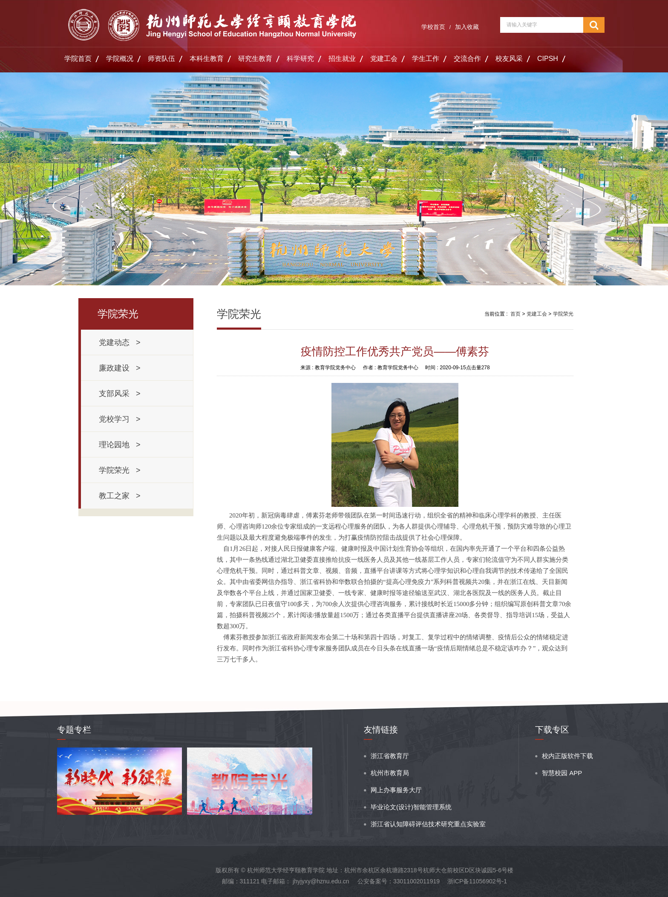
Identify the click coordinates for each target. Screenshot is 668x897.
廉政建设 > (120, 368)
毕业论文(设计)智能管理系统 (411, 807)
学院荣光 (563, 314)
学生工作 (425, 58)
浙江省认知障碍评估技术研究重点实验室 (428, 824)
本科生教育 (207, 58)
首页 (515, 314)
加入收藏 (467, 26)
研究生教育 (255, 58)
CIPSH (547, 58)
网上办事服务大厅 (396, 790)
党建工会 (383, 58)
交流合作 (467, 58)
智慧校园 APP (562, 772)
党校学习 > (120, 419)
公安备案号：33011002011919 (398, 881)
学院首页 (78, 58)
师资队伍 (161, 58)
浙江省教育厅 (390, 755)
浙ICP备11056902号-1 (477, 881)
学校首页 (433, 26)
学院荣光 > (120, 470)
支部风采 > (120, 393)
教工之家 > (120, 496)
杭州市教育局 (390, 772)
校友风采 (509, 58)
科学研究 (300, 58)
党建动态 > (120, 342)
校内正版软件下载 (567, 755)
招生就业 (342, 58)
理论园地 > (120, 444)
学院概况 (119, 58)
